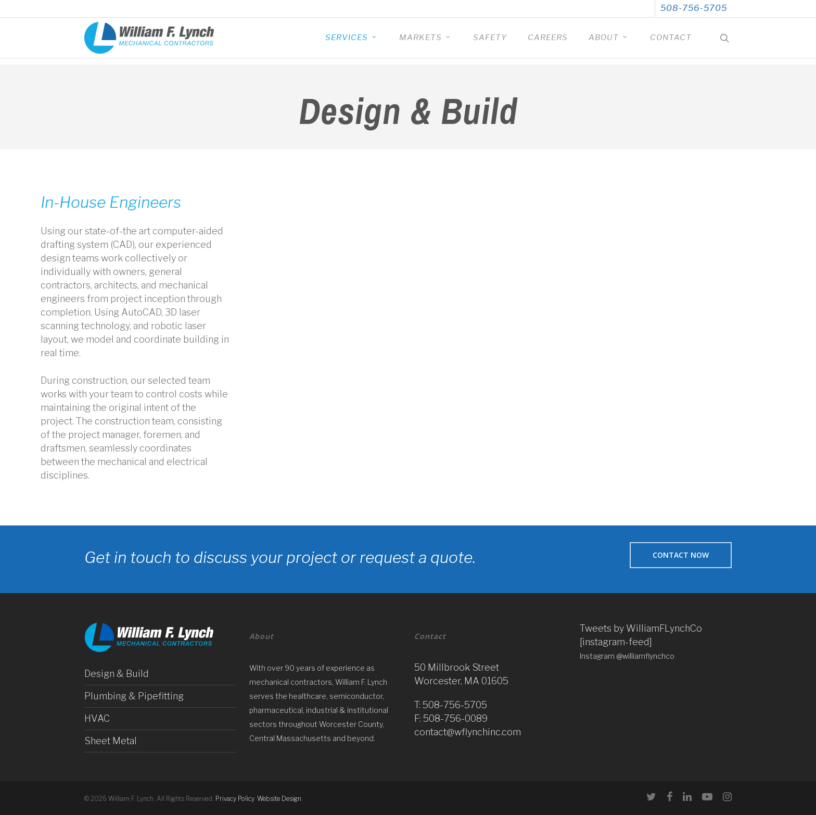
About (608, 41)
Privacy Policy (234, 799)
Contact (671, 41)
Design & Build (116, 673)
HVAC (97, 718)
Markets (425, 41)
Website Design (279, 799)
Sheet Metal (110, 740)
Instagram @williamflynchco (627, 655)
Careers (548, 41)
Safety (490, 41)
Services (351, 41)
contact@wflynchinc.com (467, 731)
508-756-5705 (693, 8)
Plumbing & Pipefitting (134, 696)
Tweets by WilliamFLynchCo (641, 628)
